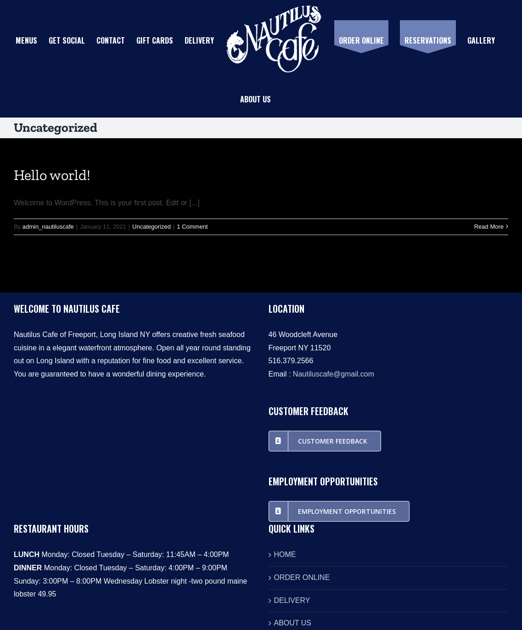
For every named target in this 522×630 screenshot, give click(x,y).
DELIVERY (292, 600)
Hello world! (52, 175)
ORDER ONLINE (302, 577)
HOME (285, 554)
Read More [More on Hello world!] (489, 226)
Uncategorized (151, 226)
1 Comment (192, 226)
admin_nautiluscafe (48, 226)
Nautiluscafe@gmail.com (333, 374)
